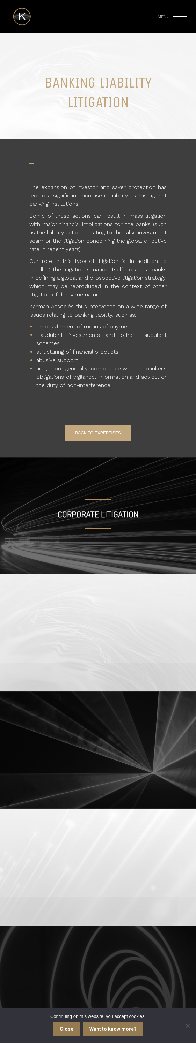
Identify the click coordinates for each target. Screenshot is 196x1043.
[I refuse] (187, 1025)
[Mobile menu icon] (173, 16)
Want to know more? (113, 1029)
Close (66, 1029)
